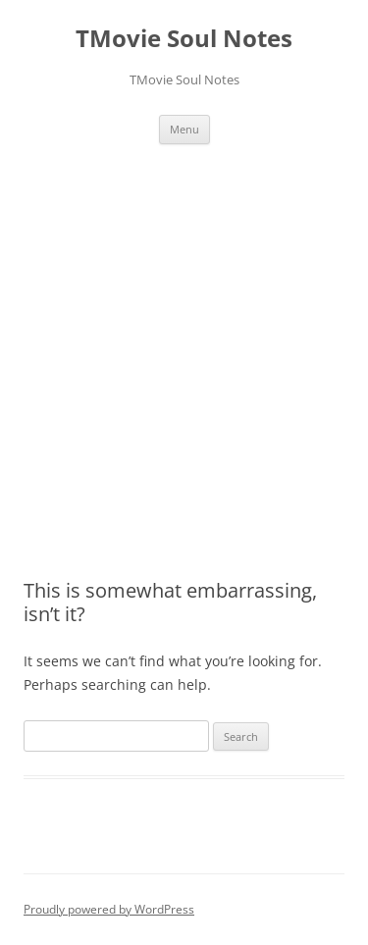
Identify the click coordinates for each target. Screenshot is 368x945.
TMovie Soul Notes (184, 39)
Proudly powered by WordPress (109, 909)
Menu (184, 129)
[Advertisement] (184, 338)
